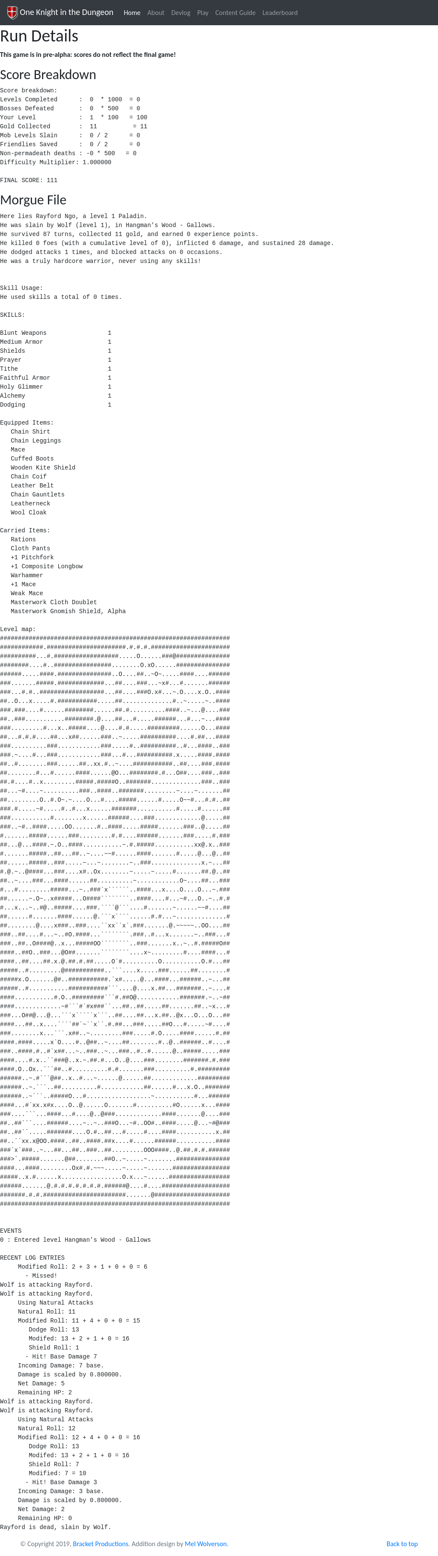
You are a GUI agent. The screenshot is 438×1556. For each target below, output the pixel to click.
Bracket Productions (101, 1544)
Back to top (402, 1544)
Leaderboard (280, 13)
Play (203, 13)
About (156, 13)
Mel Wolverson (206, 1544)
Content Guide (236, 13)
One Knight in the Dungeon (60, 13)
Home (134, 12)
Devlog (180, 13)
